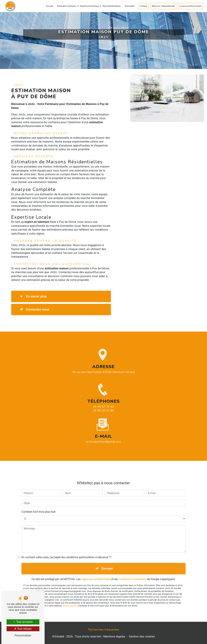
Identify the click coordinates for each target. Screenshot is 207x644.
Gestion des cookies (142, 636)
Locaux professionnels (191, 6)
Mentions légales (114, 636)
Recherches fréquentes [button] (103, 629)
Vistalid (59, 636)
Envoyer (107, 563)
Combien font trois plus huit (38, 506)
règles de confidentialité (96, 573)
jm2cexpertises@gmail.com (103, 436)
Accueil (49, 6)
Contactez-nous (33, 309)
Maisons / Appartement (163, 6)
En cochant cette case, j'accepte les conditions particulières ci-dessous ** (66, 551)
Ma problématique (111, 6)
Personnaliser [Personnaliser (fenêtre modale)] (23, 635)
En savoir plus (32, 296)
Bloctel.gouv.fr (70, 600)
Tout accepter (23, 621)
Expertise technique (89, 6)
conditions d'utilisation (132, 573)
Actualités (130, 6)
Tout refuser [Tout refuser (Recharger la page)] (23, 628)
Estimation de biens (66, 6)
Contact (143, 6)
